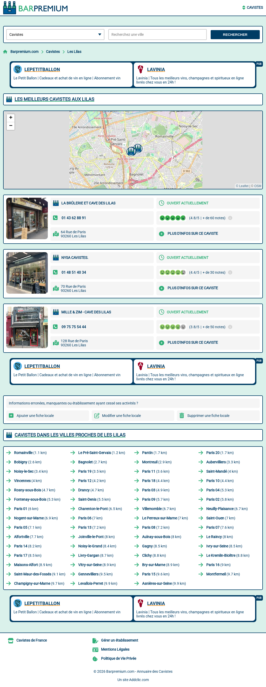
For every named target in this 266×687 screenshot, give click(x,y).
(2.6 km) (28, 462)
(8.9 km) (33, 565)
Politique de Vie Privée (118, 658)
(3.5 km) (92, 471)
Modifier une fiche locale (121, 416)
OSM (257, 186)
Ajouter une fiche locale (35, 416)
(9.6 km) (156, 574)
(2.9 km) (157, 462)
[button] (130, 151)
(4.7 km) (34, 490)
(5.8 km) (220, 499)
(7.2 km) (92, 527)
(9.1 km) (39, 574)
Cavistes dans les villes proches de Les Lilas (70, 435)
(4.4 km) (156, 481)
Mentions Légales (115, 649)
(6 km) (26, 509)
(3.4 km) (31, 471)
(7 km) (90, 518)
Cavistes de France (31, 640)
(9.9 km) (97, 583)
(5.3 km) (220, 490)
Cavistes (255, 7)
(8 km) (96, 537)
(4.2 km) (92, 481)
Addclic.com (139, 680)
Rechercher (235, 35)
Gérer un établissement (119, 640)
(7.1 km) (28, 527)
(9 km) (218, 565)
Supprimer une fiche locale (208, 416)
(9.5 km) (95, 574)
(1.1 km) (30, 453)
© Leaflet (242, 186)
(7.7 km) (28, 537)
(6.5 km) (100, 509)
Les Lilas (74, 52)
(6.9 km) (36, 518)
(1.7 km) (154, 453)
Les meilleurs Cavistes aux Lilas (54, 99)
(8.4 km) (97, 546)
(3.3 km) (223, 462)
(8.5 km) (154, 546)
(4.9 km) (156, 490)
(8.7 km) (96, 555)
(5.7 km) (156, 499)
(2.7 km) (92, 462)
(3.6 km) (156, 471)
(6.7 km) (159, 509)
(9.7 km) (223, 574)
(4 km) (222, 471)
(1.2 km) (101, 453)
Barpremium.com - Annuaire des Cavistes (139, 671)
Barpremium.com (24, 52)
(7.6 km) (220, 527)
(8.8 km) (154, 555)
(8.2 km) (28, 546)
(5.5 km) (94, 499)
